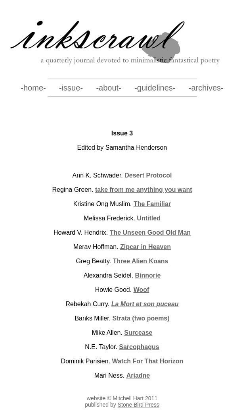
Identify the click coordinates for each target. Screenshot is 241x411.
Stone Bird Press (138, 404)
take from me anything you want (143, 189)
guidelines (155, 87)
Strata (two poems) (141, 318)
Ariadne (138, 375)
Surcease (138, 332)
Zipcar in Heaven (145, 246)
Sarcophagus (139, 346)
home (33, 87)
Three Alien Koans (140, 261)
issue (71, 87)
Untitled (149, 218)
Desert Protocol (148, 175)
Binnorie (148, 275)
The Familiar (152, 204)
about (109, 87)
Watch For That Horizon (148, 361)
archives (206, 87)
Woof (141, 289)
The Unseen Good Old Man (150, 232)
